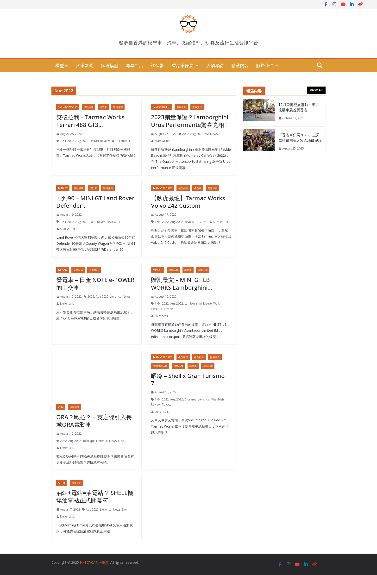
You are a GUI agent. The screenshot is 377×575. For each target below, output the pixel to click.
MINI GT (63, 188)
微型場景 (183, 357)
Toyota (166, 404)
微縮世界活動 (160, 366)
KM (207, 134)
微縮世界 (215, 357)
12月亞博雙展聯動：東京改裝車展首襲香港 (298, 107)
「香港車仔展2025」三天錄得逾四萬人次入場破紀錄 (300, 137)
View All (316, 90)
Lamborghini (161, 107)
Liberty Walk (211, 303)
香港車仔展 (182, 65)
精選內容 (240, 65)
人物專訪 (215, 65)
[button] (196, 65)
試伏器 (157, 65)
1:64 (63, 141)
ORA (60, 407)
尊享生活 (134, 65)
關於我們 (265, 65)
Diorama (190, 399)
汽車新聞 (84, 65)
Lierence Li (122, 141)
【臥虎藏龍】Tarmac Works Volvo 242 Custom (188, 201)
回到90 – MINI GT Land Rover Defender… (95, 201)
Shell (61, 483)
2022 (70, 141)
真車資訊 (197, 107)
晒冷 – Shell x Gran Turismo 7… (188, 379)
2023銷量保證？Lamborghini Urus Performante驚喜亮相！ (190, 120)
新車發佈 (181, 107)
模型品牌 (88, 107)
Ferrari (94, 141)
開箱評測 (118, 107)
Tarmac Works (67, 107)
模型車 (61, 65)
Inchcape (88, 441)
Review (105, 141)
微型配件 (199, 357)
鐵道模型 (109, 65)
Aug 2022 (81, 141)
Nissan (62, 270)
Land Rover (97, 222)
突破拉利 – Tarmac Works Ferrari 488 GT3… (90, 120)
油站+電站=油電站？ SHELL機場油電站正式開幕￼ (94, 496)
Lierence (115, 296)
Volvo (203, 222)
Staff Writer (162, 141)
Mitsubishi (218, 399)
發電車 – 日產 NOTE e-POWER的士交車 (95, 283)
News (214, 134)
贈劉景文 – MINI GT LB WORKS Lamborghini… (181, 283)
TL (118, 222)
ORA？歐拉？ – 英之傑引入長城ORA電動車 (94, 420)
